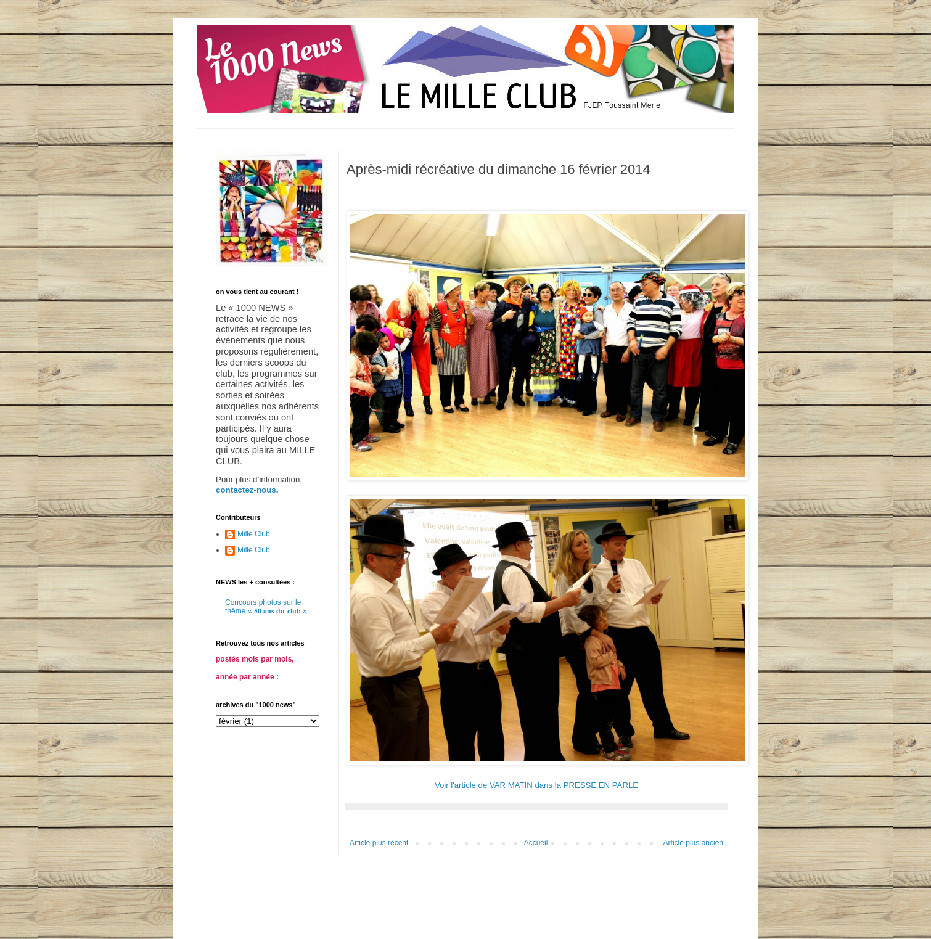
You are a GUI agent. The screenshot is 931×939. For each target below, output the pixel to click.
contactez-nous (246, 489)
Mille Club (253, 534)
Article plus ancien (693, 843)
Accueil (536, 843)
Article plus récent (379, 843)
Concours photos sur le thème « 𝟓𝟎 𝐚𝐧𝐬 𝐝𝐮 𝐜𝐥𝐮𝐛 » (266, 606)
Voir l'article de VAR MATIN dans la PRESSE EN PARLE (536, 785)
